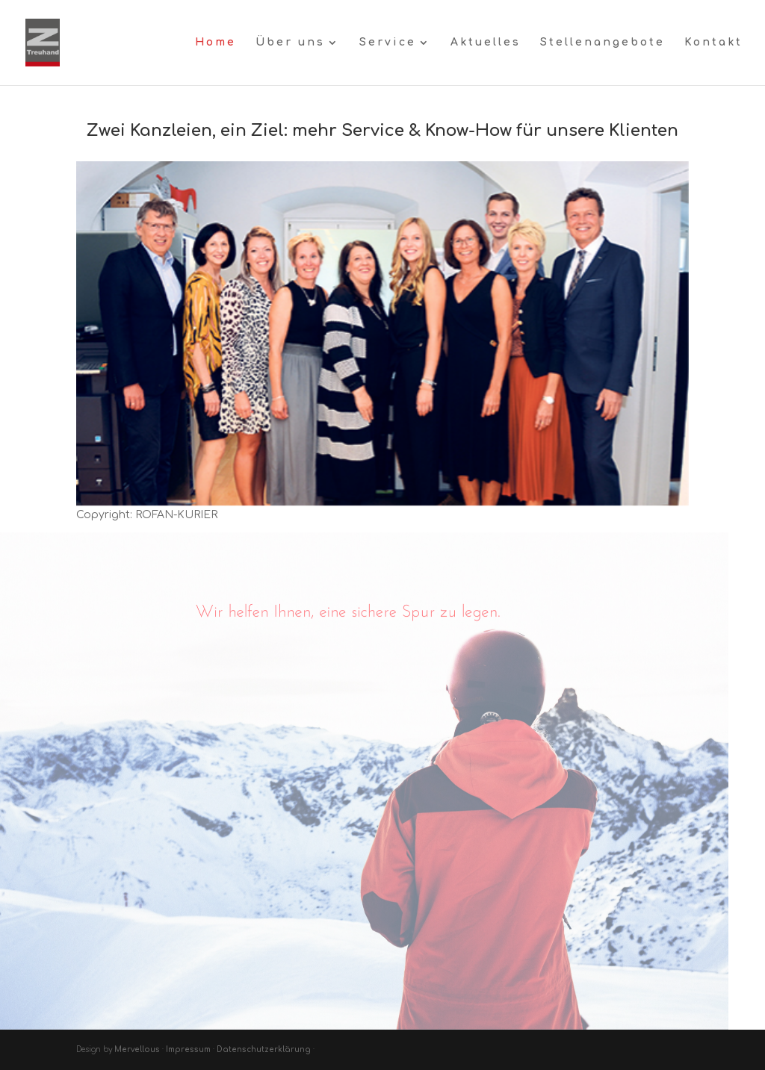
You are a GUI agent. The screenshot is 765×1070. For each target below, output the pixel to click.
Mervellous (138, 1049)
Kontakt (713, 42)
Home (215, 42)
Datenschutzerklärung (264, 1049)
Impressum (188, 1049)
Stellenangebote (602, 42)
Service (387, 42)
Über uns (290, 42)
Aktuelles (485, 42)
